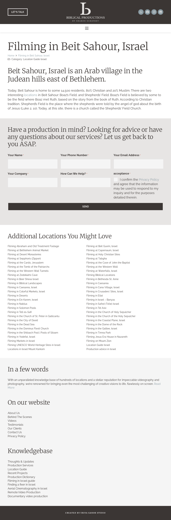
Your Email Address (127, 155)
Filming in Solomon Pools (22, 308)
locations (30, 95)
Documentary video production (28, 496)
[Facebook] (147, 12)
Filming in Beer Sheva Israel (23, 279)
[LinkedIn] (160, 12)
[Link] (85, 12)
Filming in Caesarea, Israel (22, 287)
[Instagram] (154, 12)
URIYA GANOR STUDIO (93, 513)
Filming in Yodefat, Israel (21, 336)
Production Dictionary (21, 477)
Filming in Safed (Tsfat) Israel (102, 303)
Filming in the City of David (23, 320)
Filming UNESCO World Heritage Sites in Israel (34, 345)
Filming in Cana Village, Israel (103, 287)
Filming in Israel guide (21, 480)
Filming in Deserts (18, 295)
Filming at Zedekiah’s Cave (23, 275)
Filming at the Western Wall (102, 266)
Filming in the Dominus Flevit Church (28, 328)
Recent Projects (18, 473)
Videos (12, 420)
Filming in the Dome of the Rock (104, 324)
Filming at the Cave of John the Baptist (108, 262)
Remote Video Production (24, 492)
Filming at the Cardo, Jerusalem (26, 262)
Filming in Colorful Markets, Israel (26, 291)
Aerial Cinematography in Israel (27, 488)
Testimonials (15, 424)
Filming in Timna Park (98, 332)
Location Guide (17, 469)
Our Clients (15, 428)
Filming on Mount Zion (98, 341)
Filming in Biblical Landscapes (25, 283)
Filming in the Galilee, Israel (101, 328)
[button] (87, 28)
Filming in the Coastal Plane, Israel (105, 320)
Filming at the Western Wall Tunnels (28, 271)
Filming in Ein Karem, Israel (23, 299)
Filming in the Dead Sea (21, 324)
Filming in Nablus (17, 303)
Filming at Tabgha (96, 258)
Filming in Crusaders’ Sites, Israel (104, 291)
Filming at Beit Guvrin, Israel (101, 246)
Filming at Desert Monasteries (24, 254)
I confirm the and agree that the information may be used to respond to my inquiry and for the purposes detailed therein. (136, 188)
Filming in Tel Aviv (96, 308)
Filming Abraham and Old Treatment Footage (33, 246)
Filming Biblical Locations (100, 275)
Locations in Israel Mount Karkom (26, 349)
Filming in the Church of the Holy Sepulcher (110, 316)
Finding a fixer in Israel (21, 484)
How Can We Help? (74, 174)
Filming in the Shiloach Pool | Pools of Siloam (33, 332)
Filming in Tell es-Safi (20, 312)
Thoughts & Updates (21, 461)
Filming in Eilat (94, 295)
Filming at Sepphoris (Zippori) (24, 258)
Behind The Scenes (20, 417)
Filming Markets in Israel (21, 341)
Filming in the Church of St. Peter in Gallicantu (33, 316)
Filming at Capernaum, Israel (102, 250)
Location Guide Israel (35, 59)
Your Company (18, 174)
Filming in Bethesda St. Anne (102, 279)
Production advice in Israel (101, 349)
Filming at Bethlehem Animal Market (28, 250)
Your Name (16, 155)
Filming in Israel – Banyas (100, 299)
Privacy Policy (149, 179)
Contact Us (15, 432)
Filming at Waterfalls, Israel (101, 271)
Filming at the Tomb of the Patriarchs (28, 266)
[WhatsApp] (141, 12)
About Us (14, 413)
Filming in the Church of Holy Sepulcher (108, 312)
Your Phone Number (75, 155)
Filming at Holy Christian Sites (103, 254)
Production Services (20, 465)
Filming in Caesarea (97, 283)
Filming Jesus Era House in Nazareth (106, 336)
